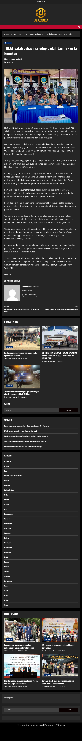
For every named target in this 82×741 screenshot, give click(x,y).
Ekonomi (7, 484)
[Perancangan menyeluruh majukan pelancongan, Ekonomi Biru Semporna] (22, 644)
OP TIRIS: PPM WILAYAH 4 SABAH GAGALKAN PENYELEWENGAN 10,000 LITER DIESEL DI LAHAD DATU (59, 358)
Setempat (7, 587)
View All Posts (30, 295)
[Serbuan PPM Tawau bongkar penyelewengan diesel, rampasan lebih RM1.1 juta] (22, 379)
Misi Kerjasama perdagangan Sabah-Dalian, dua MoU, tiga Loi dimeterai (28, 438)
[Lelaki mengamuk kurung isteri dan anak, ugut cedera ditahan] (22, 340)
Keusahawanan (9, 520)
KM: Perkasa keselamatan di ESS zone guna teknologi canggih (25, 448)
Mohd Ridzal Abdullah (14, 59)
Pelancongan (8, 556)
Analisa (6, 468)
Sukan (6, 597)
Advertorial (8, 463)
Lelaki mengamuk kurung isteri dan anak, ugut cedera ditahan (20, 356)
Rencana (7, 571)
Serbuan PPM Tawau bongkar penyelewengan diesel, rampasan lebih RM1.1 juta (21, 395)
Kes (5, 515)
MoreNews (48, 738)
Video (6, 618)
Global (6, 499)
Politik (6, 566)
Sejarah (6, 577)
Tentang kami (8, 711)
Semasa (7, 582)
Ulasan (6, 608)
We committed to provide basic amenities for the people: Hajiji (22, 310)
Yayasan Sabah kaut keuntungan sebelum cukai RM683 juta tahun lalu (28, 443)
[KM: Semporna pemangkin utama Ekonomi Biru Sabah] (60, 644)
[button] (4, 27)
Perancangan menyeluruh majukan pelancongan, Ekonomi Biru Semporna (29, 428)
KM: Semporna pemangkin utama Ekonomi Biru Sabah (22, 433)
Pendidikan (8, 561)
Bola (5, 474)
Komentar (7, 525)
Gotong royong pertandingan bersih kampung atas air (59, 310)
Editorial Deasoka (11, 361)
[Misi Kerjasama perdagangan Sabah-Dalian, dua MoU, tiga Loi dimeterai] (22, 679)
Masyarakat (8, 541)
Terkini (6, 602)
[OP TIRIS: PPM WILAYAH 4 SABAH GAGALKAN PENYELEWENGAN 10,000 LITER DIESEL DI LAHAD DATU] (60, 340)
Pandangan (8, 551)
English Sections (10, 494)
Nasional (7, 546)
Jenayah (7, 43)
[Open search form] (79, 27)
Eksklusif (7, 489)
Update (6, 613)
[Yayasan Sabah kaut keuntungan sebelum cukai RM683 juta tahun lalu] (60, 679)
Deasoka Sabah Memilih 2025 (14, 479)
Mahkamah (8, 535)
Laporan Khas (8, 530)
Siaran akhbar (9, 592)
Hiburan (7, 505)
